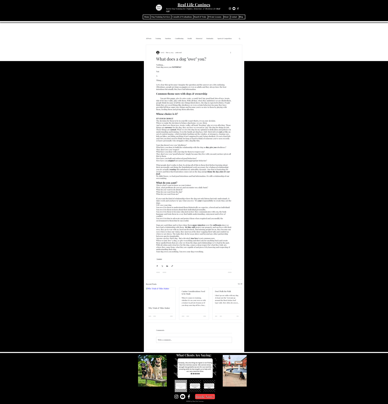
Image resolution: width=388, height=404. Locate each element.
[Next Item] (213, 368)
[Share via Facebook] (157, 266)
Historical (199, 38)
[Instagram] (229, 8)
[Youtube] (233, 8)
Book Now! (159, 7)
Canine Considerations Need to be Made (193, 292)
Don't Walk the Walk (223, 291)
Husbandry (209, 38)
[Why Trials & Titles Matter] (161, 296)
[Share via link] (172, 266)
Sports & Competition (225, 38)
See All (240, 284)
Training (158, 38)
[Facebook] (237, 8)
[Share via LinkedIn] (167, 266)
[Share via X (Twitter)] (162, 266)
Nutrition (168, 38)
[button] (240, 38)
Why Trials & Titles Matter (159, 308)
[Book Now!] (205, 396)
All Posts (148, 38)
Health (189, 38)
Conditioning (179, 38)
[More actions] (230, 52)
